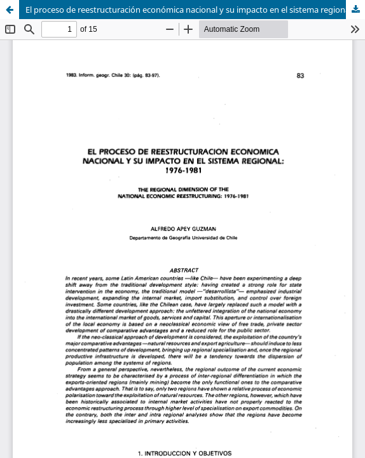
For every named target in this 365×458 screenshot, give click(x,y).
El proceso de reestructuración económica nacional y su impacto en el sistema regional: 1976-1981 (195, 9)
